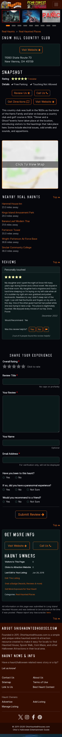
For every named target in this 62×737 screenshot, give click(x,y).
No (39, 329)
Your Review (10, 392)
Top (56, 197)
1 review (32, 78)
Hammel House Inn (12, 203)
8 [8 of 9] (48, 25)
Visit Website (31, 49)
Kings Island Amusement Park (18, 212)
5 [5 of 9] (31, 25)
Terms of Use (40, 682)
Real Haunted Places (30, 31)
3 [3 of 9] (19, 25)
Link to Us (7, 687)
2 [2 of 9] (13, 25)
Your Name (8, 436)
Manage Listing (10, 706)
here (48, 612)
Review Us (22, 93)
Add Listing (39, 701)
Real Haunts (8, 31)
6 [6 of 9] (37, 25)
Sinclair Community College (16, 247)
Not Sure (35, 489)
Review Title (10, 375)
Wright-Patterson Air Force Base (19, 238)
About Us (38, 677)
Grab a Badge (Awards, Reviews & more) (23, 583)
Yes (32, 329)
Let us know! (9, 668)
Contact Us (8, 677)
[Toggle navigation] (56, 4)
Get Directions (18, 101)
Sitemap (6, 682)
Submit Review (31, 514)
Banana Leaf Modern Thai (16, 221)
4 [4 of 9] (25, 25)
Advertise (7, 701)
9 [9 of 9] (54, 25)
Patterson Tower (11, 230)
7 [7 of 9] (42, 25)
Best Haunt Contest (43, 687)
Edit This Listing (12, 578)
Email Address (11, 453)
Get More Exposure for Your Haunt (20, 589)
